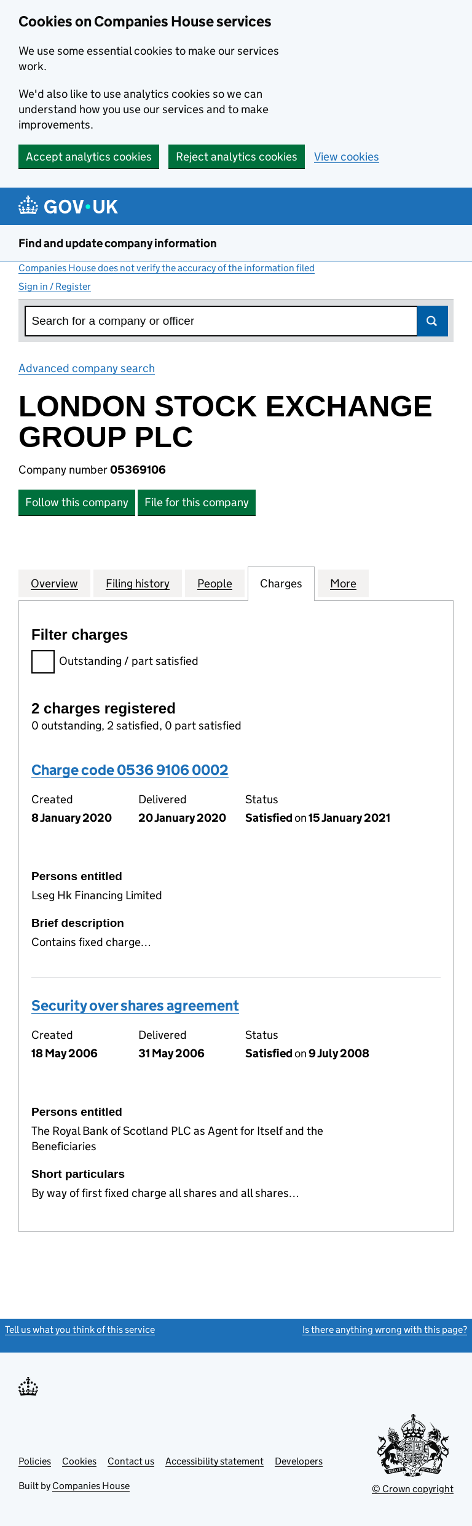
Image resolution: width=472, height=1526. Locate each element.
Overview (54, 583)
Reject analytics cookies (236, 156)
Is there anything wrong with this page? (384, 1329)
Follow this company (76, 502)
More (343, 583)
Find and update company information (117, 243)
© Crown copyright (413, 1489)
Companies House (91, 1486)
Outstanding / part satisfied (115, 663)
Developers (299, 1461)
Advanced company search (86, 368)
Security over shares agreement (135, 1005)
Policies (34, 1461)
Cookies (79, 1461)
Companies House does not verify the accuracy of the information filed (166, 268)
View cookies (346, 156)
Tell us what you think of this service (80, 1329)
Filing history (138, 583)
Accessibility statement (214, 1461)
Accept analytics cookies (89, 156)
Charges (281, 583)
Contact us (131, 1461)
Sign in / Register (54, 286)
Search (432, 321)
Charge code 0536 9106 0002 (130, 770)
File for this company (196, 502)
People (214, 583)
